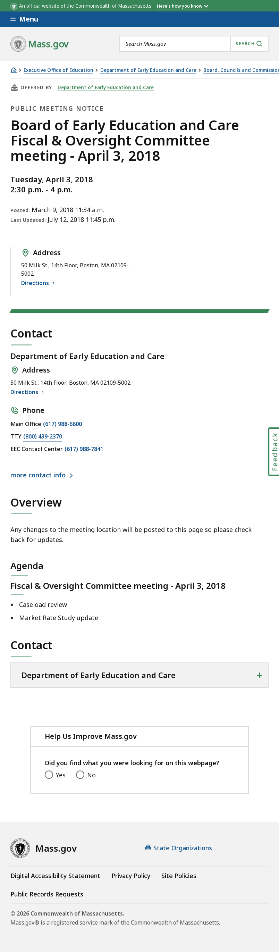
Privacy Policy (130, 875)
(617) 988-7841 (84, 449)
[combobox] (194, 44)
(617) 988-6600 (62, 424)
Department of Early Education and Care (148, 70)
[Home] (13, 70)
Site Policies (178, 875)
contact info (38, 475)
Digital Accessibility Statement (55, 875)
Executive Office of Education (58, 70)
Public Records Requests (46, 894)
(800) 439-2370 (42, 437)
